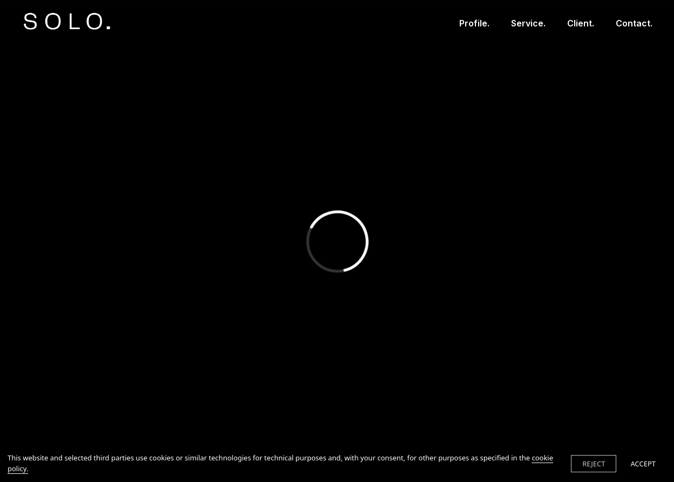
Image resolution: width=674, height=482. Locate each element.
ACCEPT (643, 464)
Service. (528, 23)
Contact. (634, 23)
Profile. (474, 23)
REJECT (593, 464)
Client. (580, 23)
